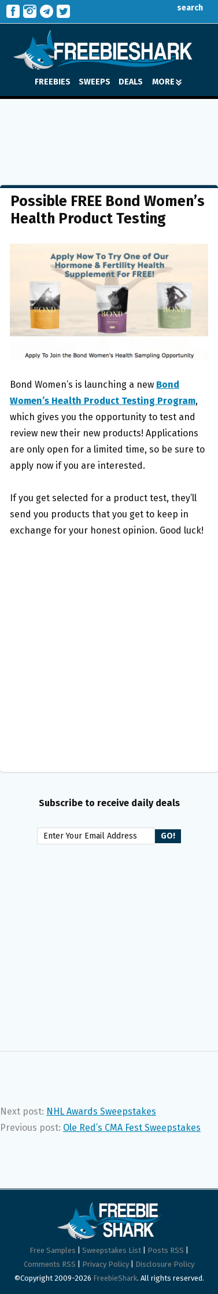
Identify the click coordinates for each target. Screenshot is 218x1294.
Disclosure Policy (164, 1264)
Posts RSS (165, 1250)
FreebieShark (115, 1278)
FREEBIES (53, 82)
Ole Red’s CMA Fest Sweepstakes (132, 1127)
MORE (167, 82)
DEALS (131, 82)
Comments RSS (50, 1264)
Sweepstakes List (111, 1250)
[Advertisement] (108, 134)
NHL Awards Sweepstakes (101, 1111)
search (181, 8)
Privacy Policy (105, 1264)
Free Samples (52, 1250)
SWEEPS (94, 82)
